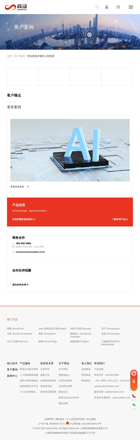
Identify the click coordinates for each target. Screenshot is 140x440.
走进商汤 (86, 369)
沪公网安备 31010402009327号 (83, 423)
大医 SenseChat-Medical (19, 333)
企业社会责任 (65, 380)
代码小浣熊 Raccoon (80, 328)
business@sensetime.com (28, 252)
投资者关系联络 (48, 391)
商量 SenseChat (15, 328)
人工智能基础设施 (29, 375)
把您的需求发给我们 (23, 219)
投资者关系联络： (112, 397)
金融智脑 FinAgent (79, 341)
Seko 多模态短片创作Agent (52, 328)
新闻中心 (12, 375)
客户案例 (20, 56)
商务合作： (106, 375)
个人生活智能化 (28, 391)
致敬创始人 (64, 375)
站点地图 (91, 419)
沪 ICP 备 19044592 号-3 (51, 423)
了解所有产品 (120, 219)
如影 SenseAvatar (111, 333)
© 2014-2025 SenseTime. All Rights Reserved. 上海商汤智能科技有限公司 (70, 428)
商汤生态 (63, 391)
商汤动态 (86, 380)
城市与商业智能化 (29, 380)
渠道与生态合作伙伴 (69, 397)
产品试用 (98, 369)
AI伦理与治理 (65, 386)
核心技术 (12, 363)
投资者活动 (46, 386)
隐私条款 (60, 419)
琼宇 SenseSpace (111, 328)
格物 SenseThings (47, 341)
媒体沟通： (109, 391)
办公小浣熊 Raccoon (17, 341)
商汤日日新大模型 (29, 369)
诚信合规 (63, 403)
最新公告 (44, 375)
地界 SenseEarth (47, 333)
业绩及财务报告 (48, 380)
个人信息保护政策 (75, 419)
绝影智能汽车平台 (29, 386)
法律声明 (49, 419)
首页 (9, 56)
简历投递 (86, 375)
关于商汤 (63, 369)
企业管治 (44, 369)
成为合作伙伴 (20, 285)
